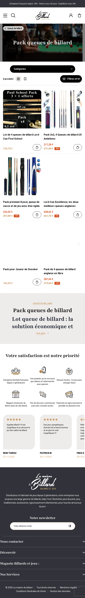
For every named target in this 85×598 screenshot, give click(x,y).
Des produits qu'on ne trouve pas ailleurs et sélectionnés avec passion (42, 375)
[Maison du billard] (42, 15)
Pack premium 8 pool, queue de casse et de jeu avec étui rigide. (21, 204)
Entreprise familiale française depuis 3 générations (15, 375)
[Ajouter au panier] (37, 147)
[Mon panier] (79, 15)
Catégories (43, 68)
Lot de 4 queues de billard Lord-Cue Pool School (21, 136)
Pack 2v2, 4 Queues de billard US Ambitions (63, 136)
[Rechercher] (13, 15)
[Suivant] (78, 243)
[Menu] (5, 15)
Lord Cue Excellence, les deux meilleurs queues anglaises (61, 204)
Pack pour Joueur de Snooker (20, 269)
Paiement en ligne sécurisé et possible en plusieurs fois (69, 398)
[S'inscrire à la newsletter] (69, 526)
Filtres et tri (71, 79)
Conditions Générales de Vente (31, 591)
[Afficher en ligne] (25, 79)
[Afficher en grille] (18, 79)
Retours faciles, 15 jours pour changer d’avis (69, 375)
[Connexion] (70, 15)
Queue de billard (13, 28)
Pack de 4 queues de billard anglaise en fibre (59, 271)
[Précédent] (46, 243)
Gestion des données (60, 591)
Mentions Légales (68, 587)
